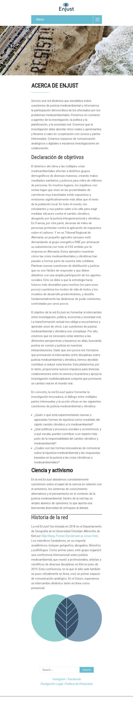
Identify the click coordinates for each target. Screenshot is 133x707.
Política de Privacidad (79, 684)
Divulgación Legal (52, 684)
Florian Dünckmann (68, 536)
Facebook (74, 679)
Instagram (59, 679)
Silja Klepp (48, 536)
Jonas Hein (90, 536)
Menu (40, 19)
